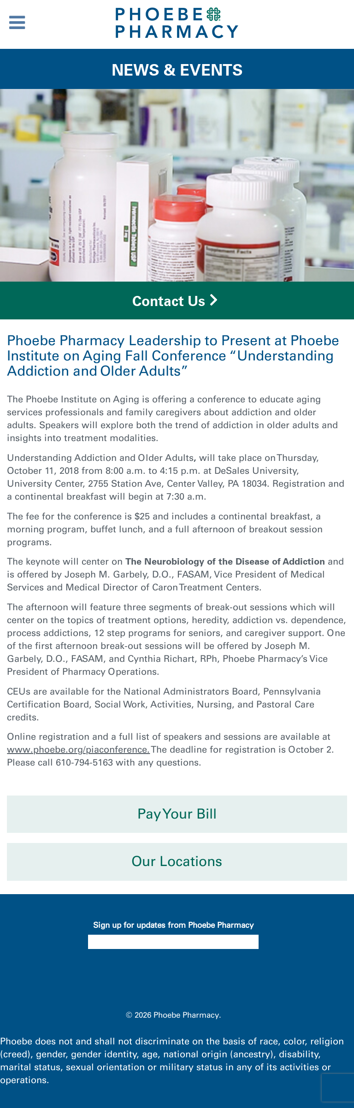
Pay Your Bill (177, 814)
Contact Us (168, 301)
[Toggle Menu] (17, 22)
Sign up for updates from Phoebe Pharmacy (173, 925)
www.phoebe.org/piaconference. (78, 749)
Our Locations (176, 861)
